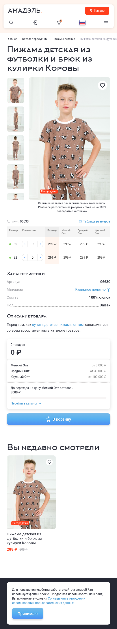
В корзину (58, 419)
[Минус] (25, 244)
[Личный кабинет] (35, 22)
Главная (12, 39)
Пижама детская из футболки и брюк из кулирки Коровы (24, 538)
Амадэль (24, 11)
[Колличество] (32, 244)
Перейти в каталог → (26, 403)
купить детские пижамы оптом (58, 325)
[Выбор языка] (82, 22)
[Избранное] (102, 85)
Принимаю (28, 613)
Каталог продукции (35, 39)
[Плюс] (40, 244)
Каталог (97, 10)
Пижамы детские (63, 39)
